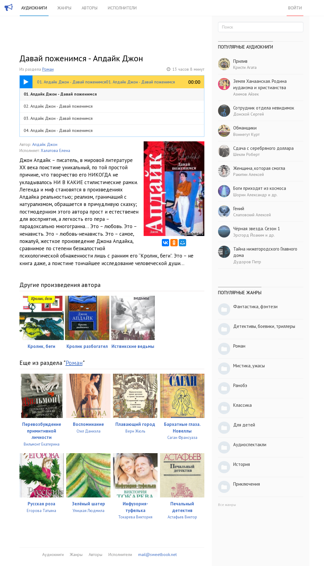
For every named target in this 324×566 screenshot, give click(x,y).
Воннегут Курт (246, 134)
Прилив (240, 61)
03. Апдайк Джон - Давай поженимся (58, 118)
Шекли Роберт (246, 154)
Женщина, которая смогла (259, 168)
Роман (48, 69)
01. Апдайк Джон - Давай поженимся (60, 94)
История (241, 464)
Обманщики (245, 128)
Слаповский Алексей (252, 214)
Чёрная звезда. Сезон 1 (256, 228)
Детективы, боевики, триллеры (264, 326)
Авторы (89, 8)
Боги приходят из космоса (259, 188)
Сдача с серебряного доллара (263, 148)
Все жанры (227, 504)
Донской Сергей (248, 114)
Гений (238, 208)
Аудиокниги (34, 8)
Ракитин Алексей (248, 174)
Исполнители (122, 8)
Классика (242, 405)
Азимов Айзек (246, 94)
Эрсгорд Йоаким (248, 235)
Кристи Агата (245, 67)
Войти (295, 8)
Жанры (64, 8)
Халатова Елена (55, 150)
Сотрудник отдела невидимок (263, 108)
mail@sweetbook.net (157, 554)
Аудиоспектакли (249, 444)
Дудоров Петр (247, 261)
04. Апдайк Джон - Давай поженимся (58, 130)
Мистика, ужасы (249, 366)
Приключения (246, 484)
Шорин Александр (250, 194)
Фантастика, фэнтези (255, 306)
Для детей (244, 425)
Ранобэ (240, 385)
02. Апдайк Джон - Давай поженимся (58, 106)
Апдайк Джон (44, 144)
